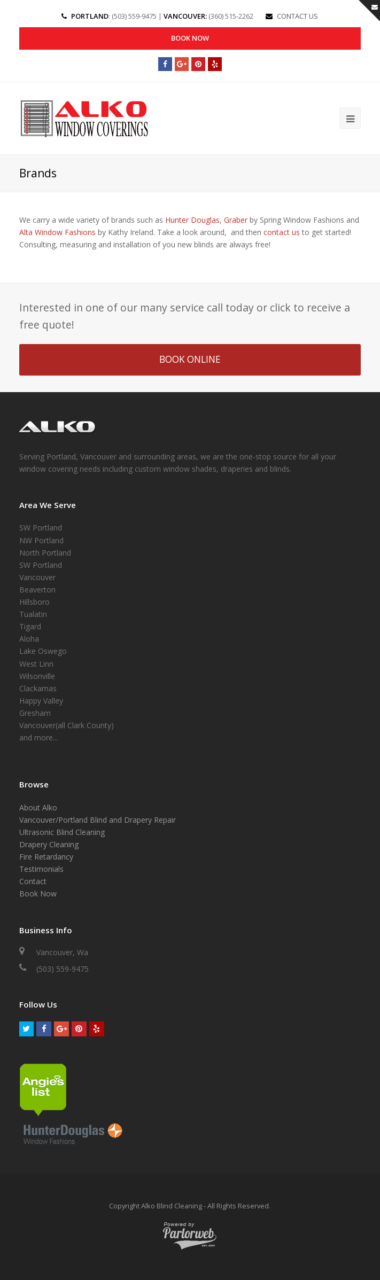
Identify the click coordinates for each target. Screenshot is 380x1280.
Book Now (190, 38)
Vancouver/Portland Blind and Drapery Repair (97, 820)
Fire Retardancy (46, 857)
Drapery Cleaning (49, 844)
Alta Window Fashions (57, 232)
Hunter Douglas (192, 220)
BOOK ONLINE (190, 360)
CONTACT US (297, 16)
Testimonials (41, 869)
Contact (32, 882)
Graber (235, 220)
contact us (281, 232)
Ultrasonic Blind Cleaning (62, 832)
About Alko (38, 807)
